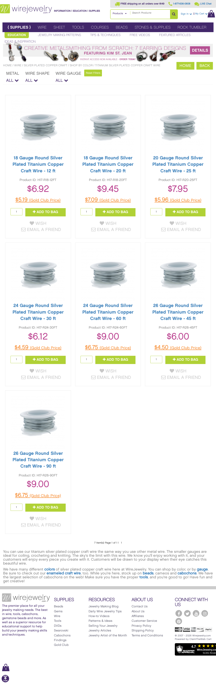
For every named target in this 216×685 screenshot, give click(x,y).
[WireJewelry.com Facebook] (178, 614)
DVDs (58, 626)
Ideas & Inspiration (20, 41)
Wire (42, 27)
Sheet (59, 27)
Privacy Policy (141, 626)
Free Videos (140, 35)
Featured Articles (175, 35)
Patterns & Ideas (100, 622)
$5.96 (178, 200)
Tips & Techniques (105, 35)
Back (205, 66)
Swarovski (61, 631)
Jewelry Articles (100, 631)
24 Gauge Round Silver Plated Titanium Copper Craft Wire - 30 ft (38, 312)
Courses (100, 27)
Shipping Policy (143, 631)
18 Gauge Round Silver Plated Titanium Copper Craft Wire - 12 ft (38, 164)
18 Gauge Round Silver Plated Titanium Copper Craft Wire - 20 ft (107, 164)
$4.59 (38, 348)
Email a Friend (41, 230)
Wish (38, 224)
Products (118, 13)
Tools (78, 27)
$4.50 (177, 348)
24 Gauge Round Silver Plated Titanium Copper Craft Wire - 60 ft (107, 312)
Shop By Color (81, 65)
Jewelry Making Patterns (59, 35)
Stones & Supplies (152, 27)
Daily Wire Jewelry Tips (105, 612)
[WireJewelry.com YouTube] (196, 614)
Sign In (186, 14)
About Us (138, 612)
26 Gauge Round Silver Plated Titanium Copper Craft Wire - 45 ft (177, 312)
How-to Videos (99, 617)
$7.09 (108, 200)
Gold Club (61, 646)
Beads (122, 27)
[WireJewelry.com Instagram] (204, 614)
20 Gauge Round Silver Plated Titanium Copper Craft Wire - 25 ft (177, 164)
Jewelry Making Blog (103, 607)
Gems (58, 612)
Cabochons (62, 636)
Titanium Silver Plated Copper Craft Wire (127, 65)
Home (7, 65)
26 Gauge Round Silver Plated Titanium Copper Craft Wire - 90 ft (38, 460)
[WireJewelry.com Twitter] (187, 614)
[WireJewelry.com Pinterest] (178, 622)
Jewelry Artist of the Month (108, 636)
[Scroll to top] (5, 682)
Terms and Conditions (147, 636)
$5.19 (38, 200)
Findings (60, 641)
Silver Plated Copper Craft (45, 65)
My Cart (205, 14)
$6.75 (108, 348)
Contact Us (140, 607)
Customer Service (144, 622)
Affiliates (138, 617)
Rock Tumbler (191, 27)
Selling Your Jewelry (103, 626)
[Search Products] (173, 14)
